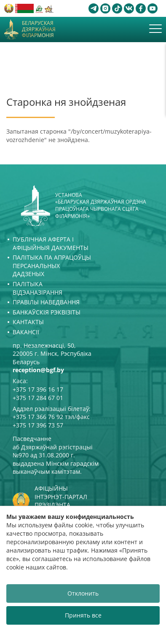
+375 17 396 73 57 (38, 425)
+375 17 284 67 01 (38, 398)
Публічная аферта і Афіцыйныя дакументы (50, 243)
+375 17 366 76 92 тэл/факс (51, 417)
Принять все (83, 615)
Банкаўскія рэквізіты (46, 312)
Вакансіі (26, 332)
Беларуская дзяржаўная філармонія (39, 29)
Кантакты (28, 322)
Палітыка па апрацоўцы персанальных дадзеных (52, 265)
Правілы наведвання (46, 302)
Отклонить (83, 593)
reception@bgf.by (38, 370)
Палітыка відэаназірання (37, 288)
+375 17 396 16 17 (38, 389)
